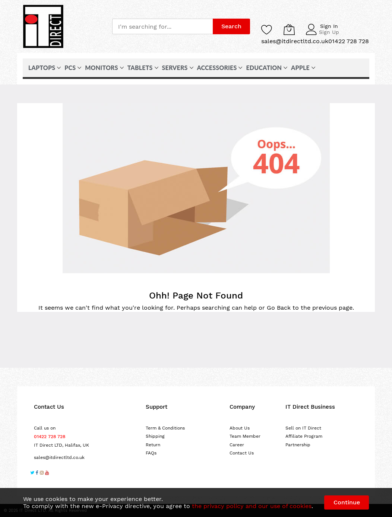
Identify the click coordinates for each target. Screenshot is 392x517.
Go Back (279, 307)
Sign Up (329, 32)
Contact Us (242, 453)
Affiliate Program (303, 436)
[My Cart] (289, 29)
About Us (240, 428)
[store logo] (43, 26)
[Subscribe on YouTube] (47, 473)
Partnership (297, 444)
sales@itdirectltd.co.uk (59, 457)
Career (237, 444)
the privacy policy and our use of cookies (252, 506)
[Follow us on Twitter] (32, 473)
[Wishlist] (266, 29)
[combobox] (162, 26)
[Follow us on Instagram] (42, 473)
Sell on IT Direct (303, 428)
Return (153, 444)
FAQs (151, 453)
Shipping (155, 436)
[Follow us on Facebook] (37, 473)
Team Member (245, 436)
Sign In (329, 26)
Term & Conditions (165, 428)
